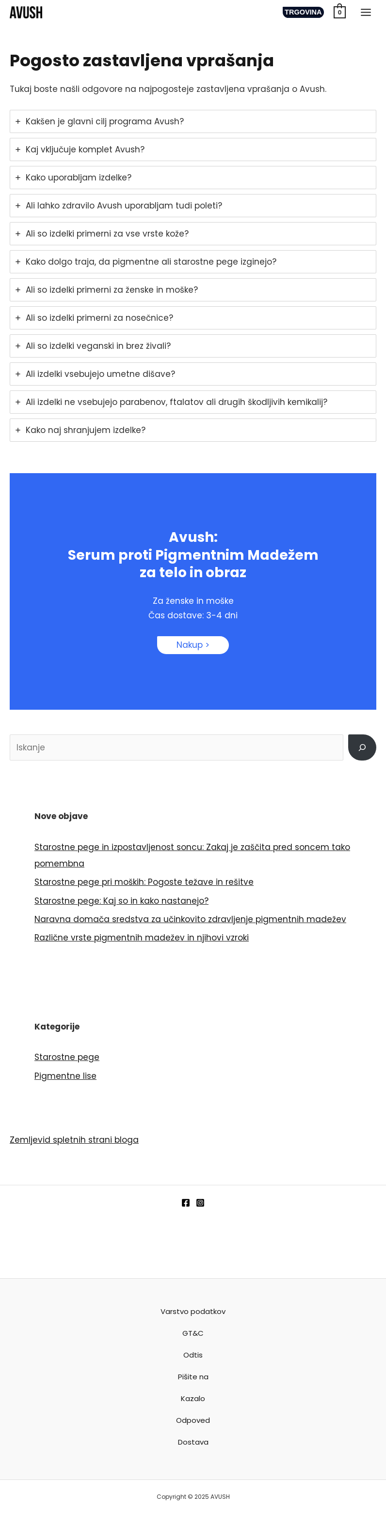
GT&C (193, 1333)
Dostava (193, 1442)
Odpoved (193, 1420)
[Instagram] (200, 1202)
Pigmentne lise (65, 1076)
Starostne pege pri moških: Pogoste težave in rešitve (144, 882)
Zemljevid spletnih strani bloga (74, 1140)
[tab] (193, 121)
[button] (302, 12)
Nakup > (193, 645)
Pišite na (193, 1377)
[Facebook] (185, 1202)
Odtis (193, 1355)
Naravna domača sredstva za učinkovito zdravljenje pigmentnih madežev (190, 919)
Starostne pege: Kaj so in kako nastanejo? (121, 901)
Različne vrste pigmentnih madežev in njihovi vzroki (141, 937)
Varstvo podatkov (193, 1311)
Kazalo (193, 1398)
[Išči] (362, 747)
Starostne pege (66, 1057)
